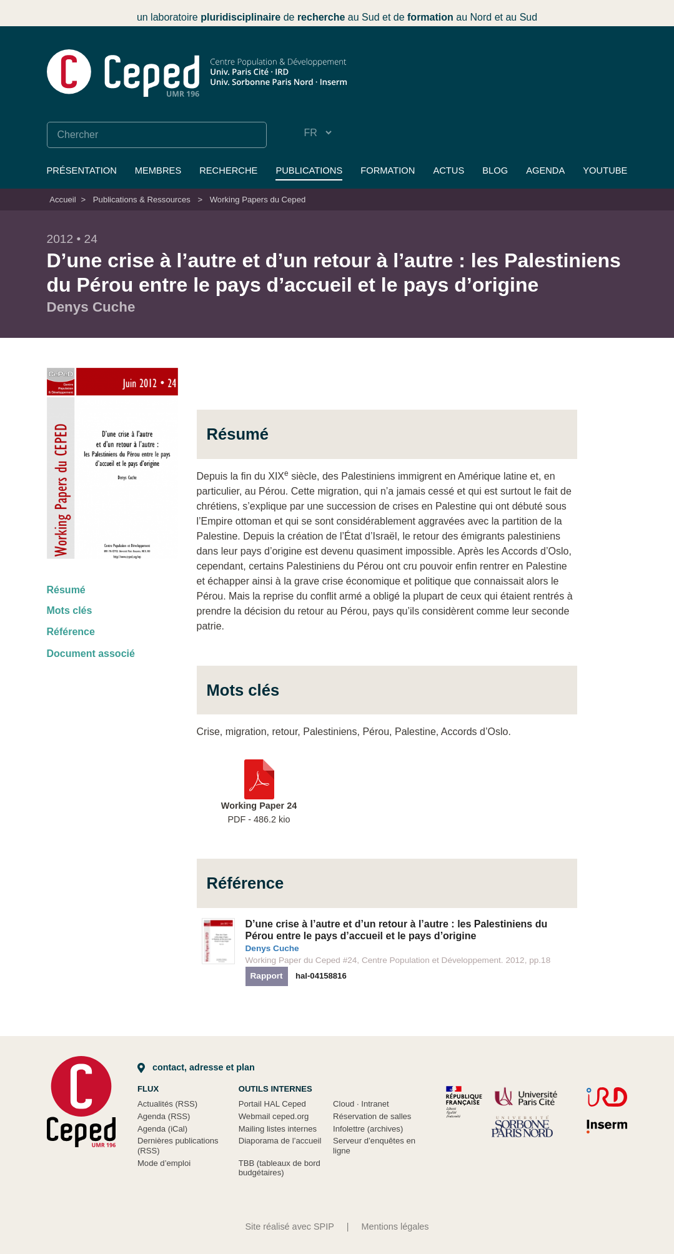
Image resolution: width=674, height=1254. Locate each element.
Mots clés (69, 610)
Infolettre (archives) (368, 1128)
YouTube (605, 170)
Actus (448, 170)
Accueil (62, 199)
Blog (495, 170)
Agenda (545, 170)
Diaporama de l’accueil (280, 1140)
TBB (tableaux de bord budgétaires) (279, 1168)
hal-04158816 (321, 975)
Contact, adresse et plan (196, 1067)
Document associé (91, 653)
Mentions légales (395, 1227)
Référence (71, 631)
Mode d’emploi (164, 1163)
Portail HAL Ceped (272, 1103)
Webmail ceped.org (274, 1116)
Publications (308, 170)
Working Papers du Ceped (258, 199)
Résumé (66, 590)
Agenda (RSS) (164, 1116)
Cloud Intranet (361, 1103)
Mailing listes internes (278, 1128)
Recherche (228, 170)
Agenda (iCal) (162, 1128)
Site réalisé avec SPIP (289, 1227)
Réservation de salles (372, 1116)
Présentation (82, 170)
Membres (158, 170)
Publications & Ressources (142, 199)
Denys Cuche (272, 948)
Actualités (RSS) (167, 1103)
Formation (387, 170)
